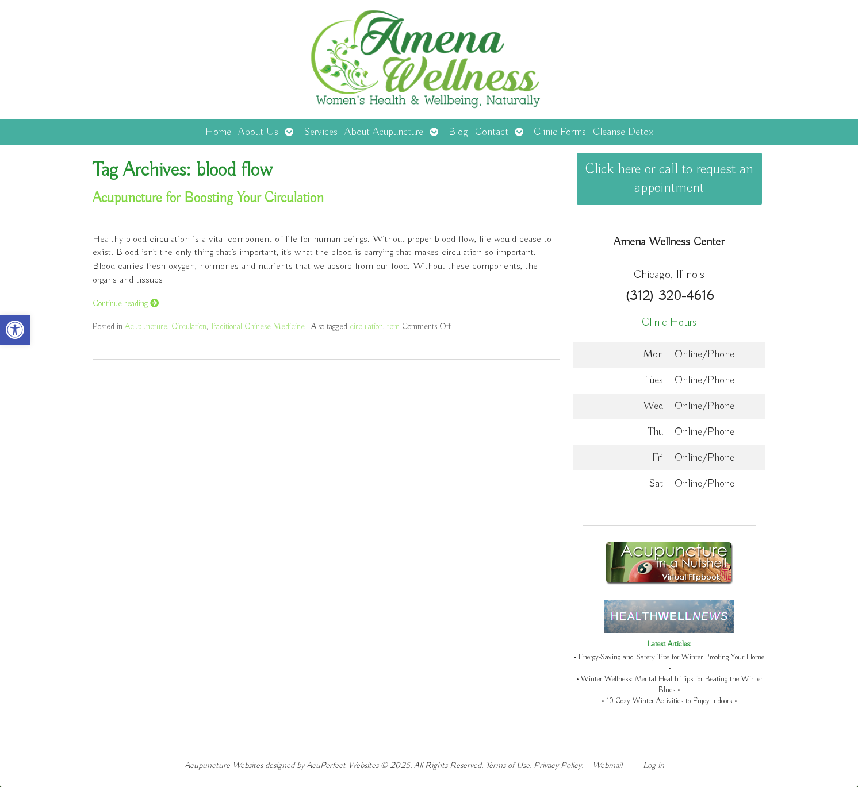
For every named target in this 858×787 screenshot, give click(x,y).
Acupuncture (146, 326)
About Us (258, 132)
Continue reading (126, 303)
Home (218, 132)
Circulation (188, 326)
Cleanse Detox (623, 132)
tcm (393, 326)
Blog (458, 132)
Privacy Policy (557, 765)
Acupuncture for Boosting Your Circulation (208, 198)
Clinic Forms (560, 132)
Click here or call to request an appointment (669, 178)
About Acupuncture (383, 132)
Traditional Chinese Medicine (257, 326)
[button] (15, 330)
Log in (653, 765)
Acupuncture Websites (224, 765)
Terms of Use (507, 765)
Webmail (607, 765)
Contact (491, 132)
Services (321, 132)
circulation (366, 326)
